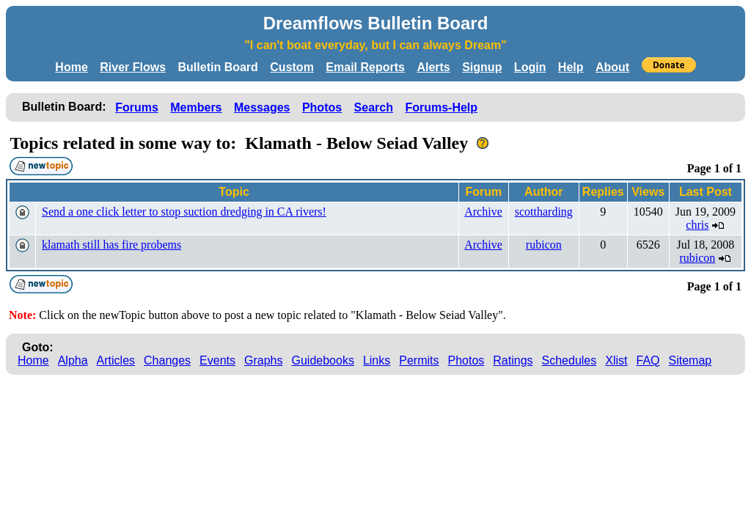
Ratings (512, 360)
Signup (482, 67)
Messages (262, 107)
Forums (136, 107)
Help (571, 67)
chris (697, 225)
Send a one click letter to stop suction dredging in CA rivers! (184, 211)
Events (217, 360)
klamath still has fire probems (111, 244)
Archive (483, 211)
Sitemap (690, 360)
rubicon (544, 244)
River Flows (133, 67)
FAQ (648, 360)
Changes (167, 360)
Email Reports (365, 67)
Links (376, 360)
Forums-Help (441, 107)
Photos (322, 107)
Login (530, 67)
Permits (419, 360)
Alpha (73, 360)
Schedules (569, 360)
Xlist (616, 360)
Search (373, 107)
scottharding (544, 211)
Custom (292, 67)
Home (71, 67)
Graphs (263, 360)
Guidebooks (323, 360)
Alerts (433, 67)
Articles (116, 360)
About (612, 67)
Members (195, 107)
